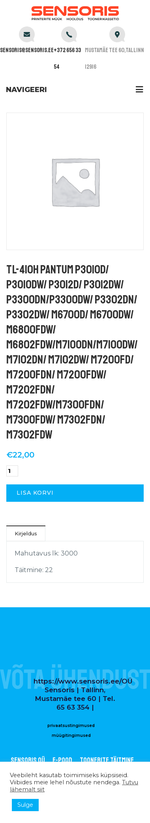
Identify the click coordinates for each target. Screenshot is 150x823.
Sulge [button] (25, 804)
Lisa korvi (35, 492)
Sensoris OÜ (28, 760)
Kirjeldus (26, 533)
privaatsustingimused (71, 725)
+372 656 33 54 (67, 59)
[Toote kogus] (12, 470)
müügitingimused (71, 735)
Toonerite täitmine (107, 760)
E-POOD (62, 760)
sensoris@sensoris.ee (27, 50)
